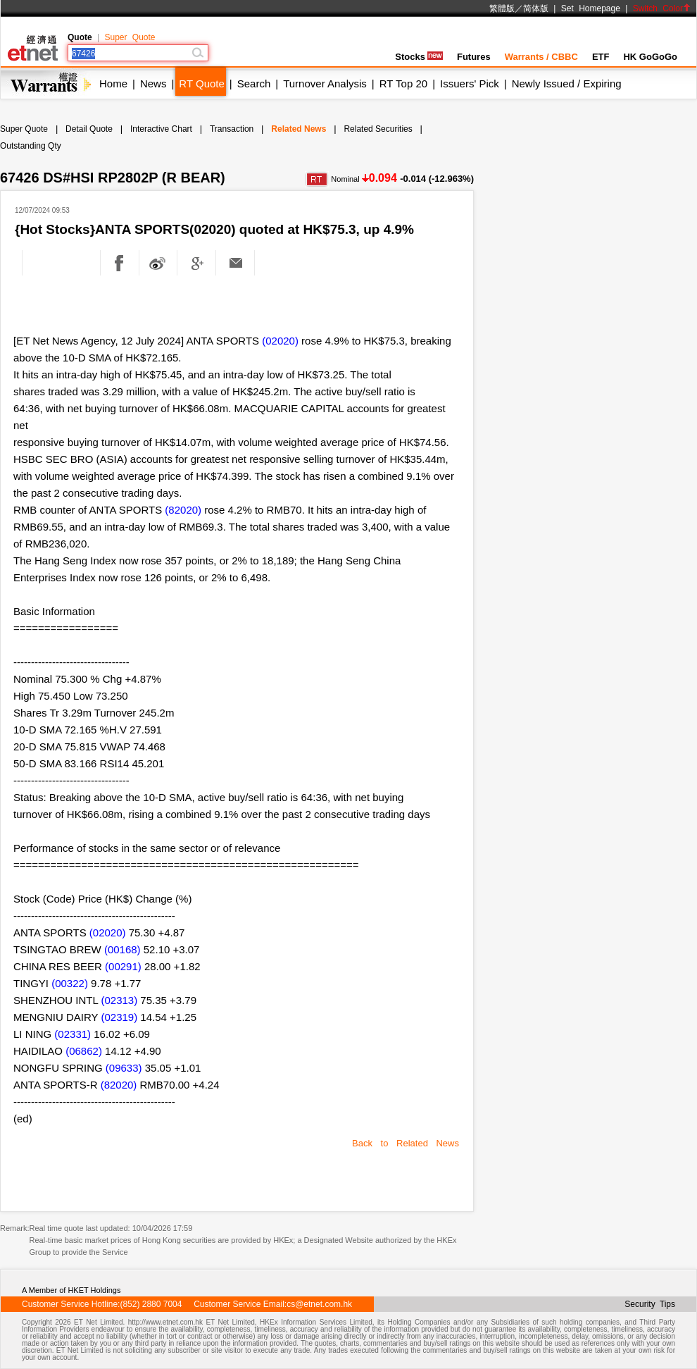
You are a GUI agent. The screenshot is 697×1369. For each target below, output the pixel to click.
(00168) (122, 949)
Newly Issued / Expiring (567, 83)
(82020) (183, 510)
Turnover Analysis (325, 83)
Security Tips (649, 1304)
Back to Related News (405, 1143)
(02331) (72, 1034)
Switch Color (662, 8)
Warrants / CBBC (541, 56)
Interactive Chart (161, 129)
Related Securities (378, 129)
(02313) (119, 1000)
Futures (474, 56)
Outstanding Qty (30, 146)
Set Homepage (590, 8)
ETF (601, 56)
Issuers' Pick (469, 83)
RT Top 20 (403, 83)
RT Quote (201, 83)
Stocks (419, 56)
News (153, 83)
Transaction (231, 129)
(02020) (280, 341)
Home (113, 83)
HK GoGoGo (650, 56)
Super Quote (129, 37)
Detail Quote (89, 129)
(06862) (83, 1051)
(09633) (124, 1068)
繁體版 (502, 8)
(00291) (123, 966)
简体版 (535, 8)
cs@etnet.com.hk (319, 1304)
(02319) (119, 1017)
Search (254, 83)
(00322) (69, 983)
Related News (298, 129)
